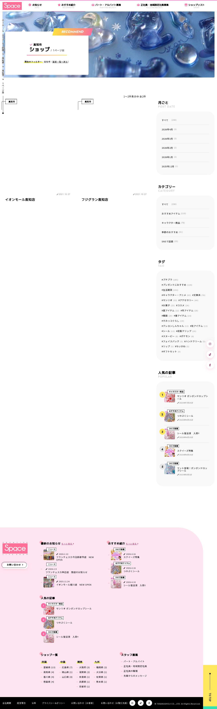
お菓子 (169, 305)
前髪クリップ (186, 331)
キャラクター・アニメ (177, 295)
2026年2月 (169, 147)
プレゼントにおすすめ (177, 284)
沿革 (34, 703)
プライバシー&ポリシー (53, 703)
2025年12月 (170, 166)
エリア (3, 37)
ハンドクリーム (196, 341)
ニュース (51, 549)
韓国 (168, 315)
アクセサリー (189, 300)
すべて (169, 120)
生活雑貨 (170, 289)
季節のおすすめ (172, 232)
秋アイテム (199, 325)
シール (169, 331)
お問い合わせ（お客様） (83, 703)
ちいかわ (182, 346)
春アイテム (183, 315)
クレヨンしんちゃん (176, 325)
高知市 (3, 73)
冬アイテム (190, 310)
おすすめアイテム (174, 213)
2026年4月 (169, 129)
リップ (168, 346)
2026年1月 (169, 157)
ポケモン (187, 336)
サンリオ (170, 300)
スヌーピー (170, 336)
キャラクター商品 (173, 222)
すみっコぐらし (173, 320)
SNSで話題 (170, 241)
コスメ (183, 305)
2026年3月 (169, 138)
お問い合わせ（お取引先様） (115, 703)
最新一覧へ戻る (60, 61)
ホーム (3, 22)
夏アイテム (171, 310)
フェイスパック (173, 341)
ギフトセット (172, 351)
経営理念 (21, 703)
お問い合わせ (14, 564)
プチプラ (170, 279)
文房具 (199, 295)
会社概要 (6, 703)
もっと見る (67, 543)
